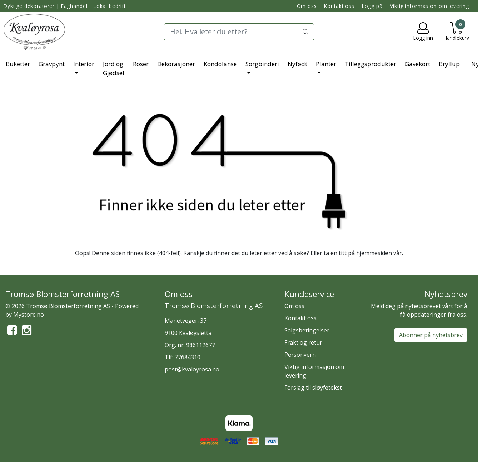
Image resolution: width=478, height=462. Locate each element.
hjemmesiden (374, 253)
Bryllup (449, 64)
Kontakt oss (339, 6)
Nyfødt (297, 64)
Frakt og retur (303, 342)
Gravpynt (52, 64)
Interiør (83, 64)
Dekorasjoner (176, 64)
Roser (141, 64)
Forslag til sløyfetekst (313, 388)
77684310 (187, 357)
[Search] (239, 31)
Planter (326, 64)
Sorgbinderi (262, 64)
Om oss (307, 6)
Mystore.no (28, 314)
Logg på (372, 6)
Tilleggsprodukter (370, 64)
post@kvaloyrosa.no (192, 369)
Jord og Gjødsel (113, 68)
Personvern (300, 355)
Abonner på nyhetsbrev (431, 335)
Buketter (18, 64)
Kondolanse (220, 64)
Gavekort (417, 64)
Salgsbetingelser (306, 330)
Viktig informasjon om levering (429, 6)
